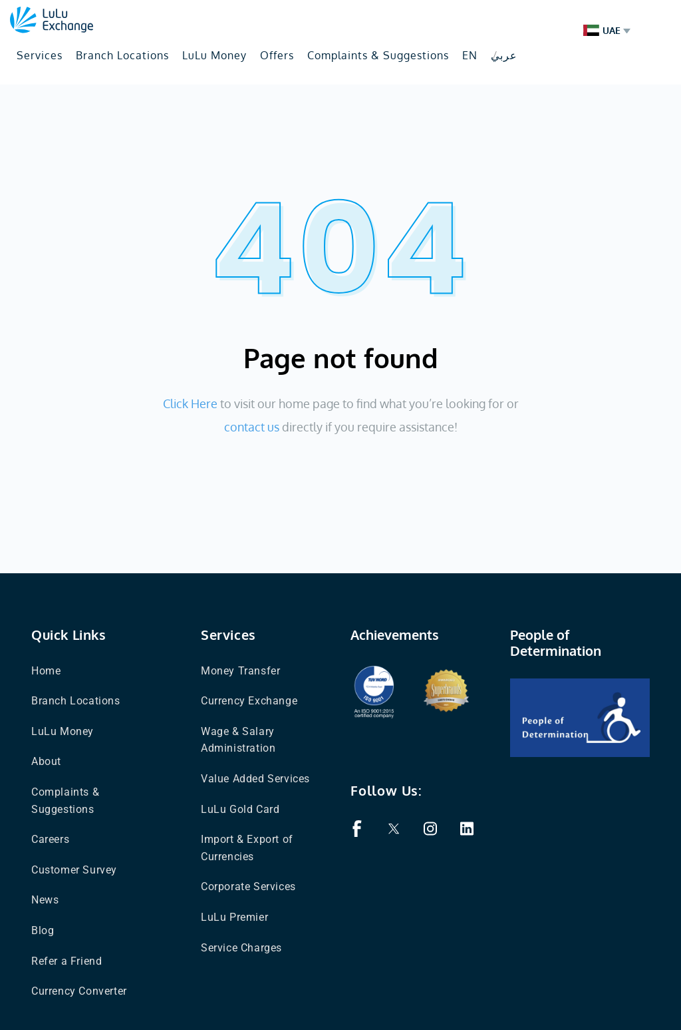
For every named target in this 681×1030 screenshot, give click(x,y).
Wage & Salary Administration (238, 740)
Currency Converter (79, 991)
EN (469, 55)
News (45, 900)
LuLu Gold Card (240, 809)
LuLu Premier (234, 917)
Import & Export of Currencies (247, 848)
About (46, 761)
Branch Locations (122, 55)
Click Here (190, 403)
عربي (504, 55)
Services (40, 55)
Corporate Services (248, 886)
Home (46, 670)
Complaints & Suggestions (378, 55)
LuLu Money (214, 55)
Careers (50, 839)
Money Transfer (240, 670)
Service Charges (241, 947)
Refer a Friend (66, 961)
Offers (277, 55)
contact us (251, 426)
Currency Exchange (249, 700)
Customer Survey (74, 870)
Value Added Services (255, 778)
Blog (42, 930)
